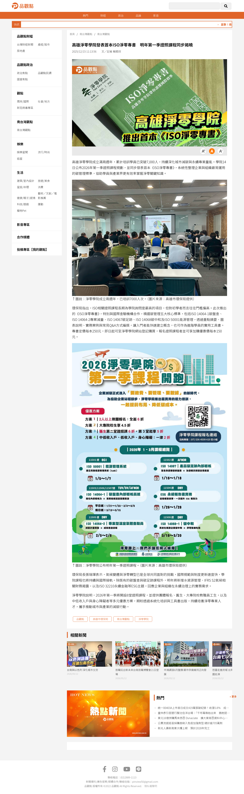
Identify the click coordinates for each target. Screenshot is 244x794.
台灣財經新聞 (25, 44)
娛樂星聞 (22, 152)
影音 (156, 15)
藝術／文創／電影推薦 (47, 195)
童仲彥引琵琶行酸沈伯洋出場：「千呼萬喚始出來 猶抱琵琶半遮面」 (194, 713)
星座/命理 (23, 187)
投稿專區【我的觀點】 (33, 249)
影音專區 (23, 224)
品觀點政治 (25, 64)
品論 (138, 15)
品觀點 (80, 619)
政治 (121, 15)
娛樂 (20, 144)
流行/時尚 (44, 152)
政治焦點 (22, 73)
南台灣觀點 (25, 121)
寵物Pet (21, 211)
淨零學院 (143, 619)
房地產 (21, 51)
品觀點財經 (25, 36)
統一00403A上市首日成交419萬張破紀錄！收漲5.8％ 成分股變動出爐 (194, 708)
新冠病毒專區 (25, 108)
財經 (103, 15)
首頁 (72, 34)
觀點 (20, 93)
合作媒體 (23, 237)
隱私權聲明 (150, 786)
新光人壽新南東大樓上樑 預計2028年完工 (184, 728)
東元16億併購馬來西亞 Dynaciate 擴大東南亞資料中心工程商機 (194, 718)
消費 (40, 187)
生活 (20, 172)
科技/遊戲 (23, 204)
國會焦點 (22, 79)
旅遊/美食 (44, 181)
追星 (19, 158)
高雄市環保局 (100, 619)
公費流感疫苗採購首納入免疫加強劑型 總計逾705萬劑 (190, 723)
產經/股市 (44, 44)
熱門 (85, 15)
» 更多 (233, 696)
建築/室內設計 (25, 181)
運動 (40, 204)
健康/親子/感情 (26, 198)
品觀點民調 (45, 73)
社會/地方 (44, 101)
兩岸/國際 (23, 101)
